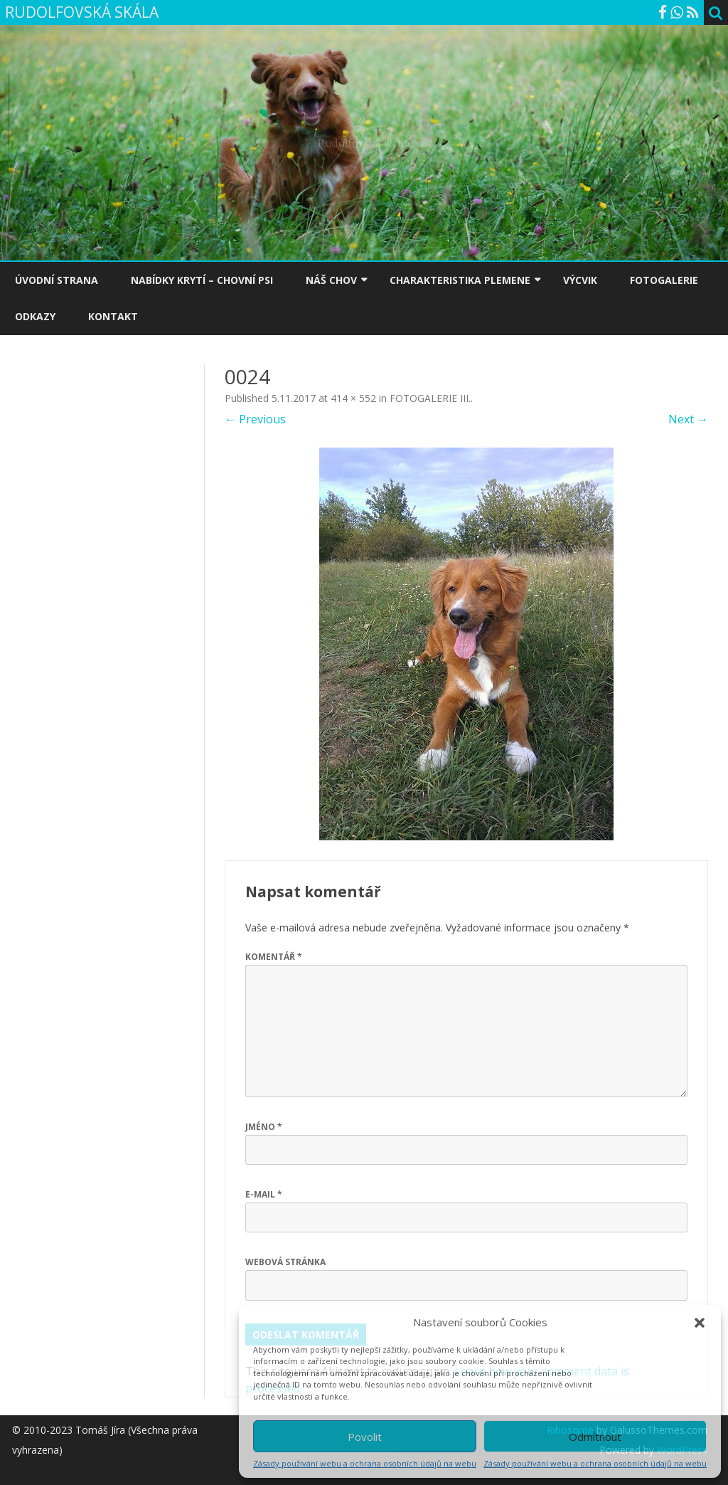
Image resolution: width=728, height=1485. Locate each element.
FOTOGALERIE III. (430, 398)
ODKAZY (35, 316)
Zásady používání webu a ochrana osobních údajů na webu (364, 1463)
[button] (699, 1323)
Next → (688, 419)
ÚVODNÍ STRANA (56, 280)
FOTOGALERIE (664, 280)
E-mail (263, 1194)
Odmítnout (595, 1436)
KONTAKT (113, 316)
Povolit (365, 1436)
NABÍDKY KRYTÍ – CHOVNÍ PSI (202, 280)
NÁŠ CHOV (331, 280)
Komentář (273, 957)
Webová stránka (285, 1262)
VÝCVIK (580, 280)
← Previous (255, 419)
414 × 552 (353, 398)
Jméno (263, 1127)
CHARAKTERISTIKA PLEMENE (460, 280)
